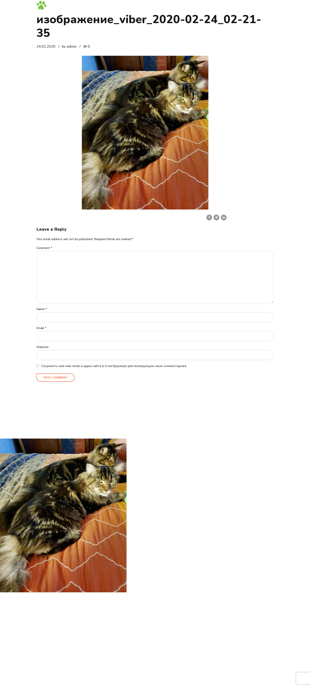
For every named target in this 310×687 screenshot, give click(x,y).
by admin (69, 46)
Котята (162, 5)
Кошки (189, 5)
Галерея (225, 5)
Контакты (254, 5)
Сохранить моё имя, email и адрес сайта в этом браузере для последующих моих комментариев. (114, 366)
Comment (44, 248)
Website (42, 347)
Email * (41, 328)
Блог (239, 5)
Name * (41, 309)
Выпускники (206, 5)
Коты (176, 5)
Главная (147, 5)
